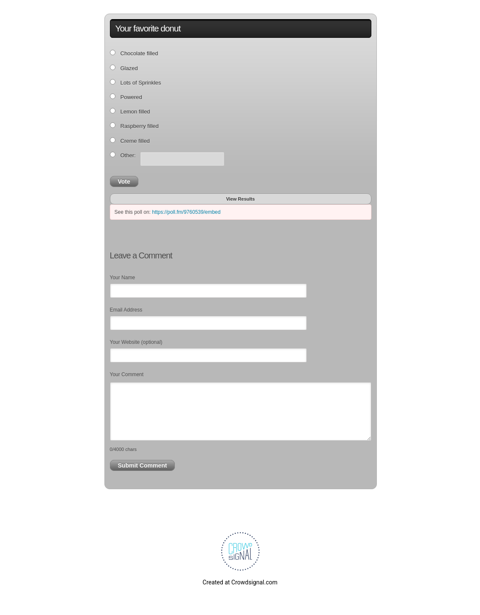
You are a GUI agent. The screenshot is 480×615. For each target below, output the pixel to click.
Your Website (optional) (136, 342)
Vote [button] (124, 181)
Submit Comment (142, 465)
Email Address (126, 310)
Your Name (122, 278)
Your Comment (127, 374)
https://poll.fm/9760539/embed (186, 212)
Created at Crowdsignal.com (239, 582)
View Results (240, 198)
